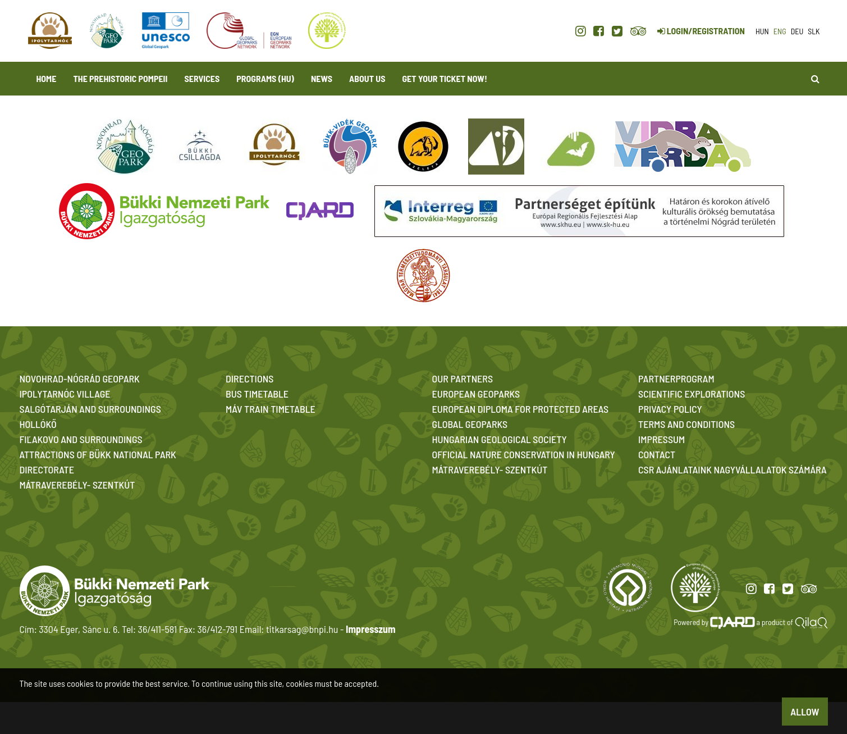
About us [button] (367, 78)
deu (797, 31)
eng (779, 31)
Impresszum (370, 629)
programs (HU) (265, 78)
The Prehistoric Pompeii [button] (120, 78)
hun (762, 31)
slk (813, 31)
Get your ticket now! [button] (444, 78)
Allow (804, 711)
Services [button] (202, 78)
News (321, 78)
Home (46, 78)
